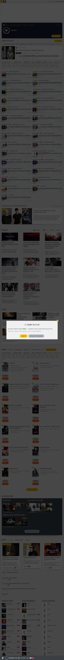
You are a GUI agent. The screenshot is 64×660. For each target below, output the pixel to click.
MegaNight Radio (13, 658)
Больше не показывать (36, 336)
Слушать (23, 336)
